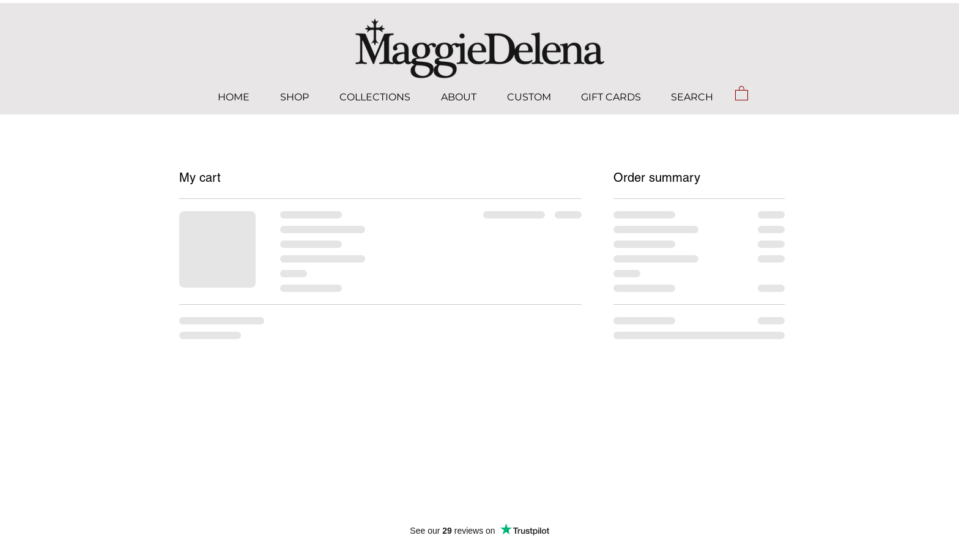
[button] (741, 92)
